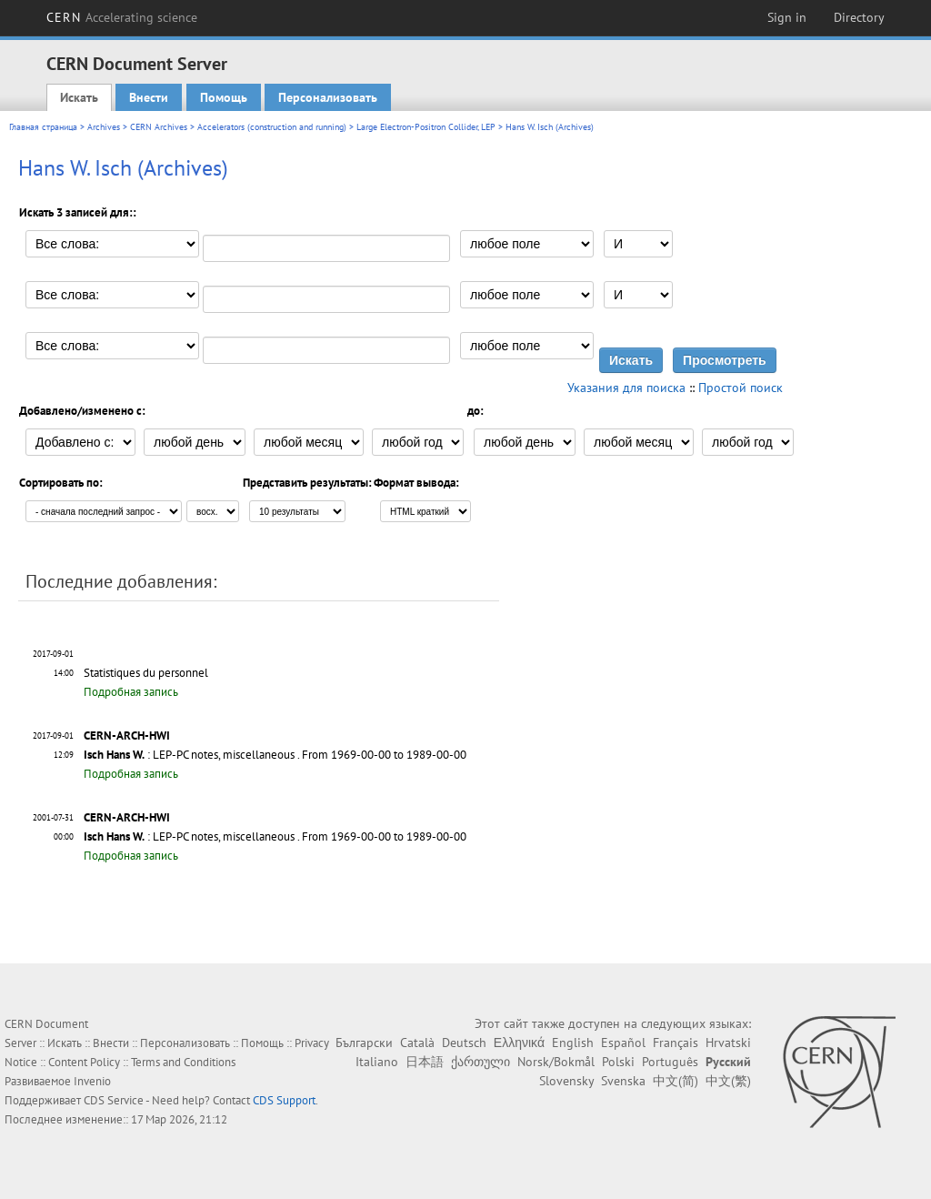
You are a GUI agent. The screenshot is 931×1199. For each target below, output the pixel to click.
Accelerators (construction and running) (271, 127)
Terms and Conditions (183, 1062)
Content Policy (84, 1062)
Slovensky (566, 1081)
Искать (79, 97)
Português (670, 1061)
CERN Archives (158, 127)
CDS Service (114, 1100)
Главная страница (43, 127)
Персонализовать (327, 97)
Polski (618, 1061)
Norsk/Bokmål (556, 1061)
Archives (103, 127)
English (573, 1042)
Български (364, 1042)
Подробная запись (131, 692)
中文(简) (675, 1081)
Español (623, 1042)
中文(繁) (728, 1081)
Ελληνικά (519, 1042)
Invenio (92, 1081)
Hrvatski (728, 1042)
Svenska (623, 1081)
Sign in (786, 17)
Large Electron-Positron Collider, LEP (426, 127)
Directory (859, 17)
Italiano (376, 1061)
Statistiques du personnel (146, 672)
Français (675, 1042)
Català (417, 1042)
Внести (148, 97)
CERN (121, 17)
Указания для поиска (626, 387)
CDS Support (284, 1100)
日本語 (424, 1061)
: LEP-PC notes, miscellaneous (189, 754)
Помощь (223, 97)
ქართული (480, 1061)
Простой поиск (740, 387)
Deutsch (464, 1042)
